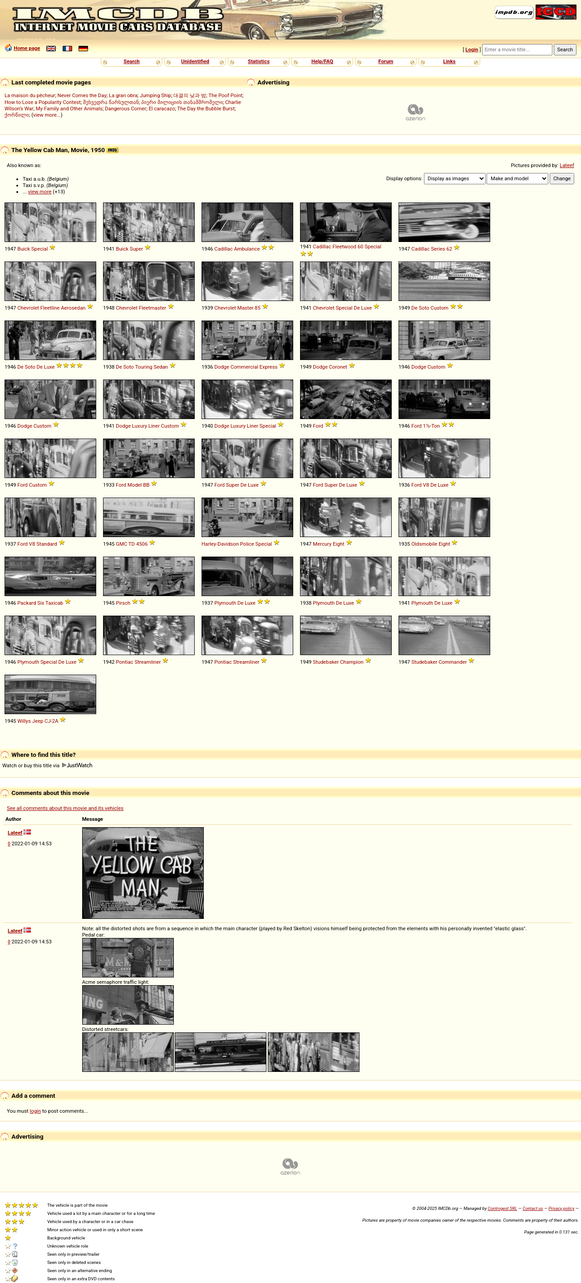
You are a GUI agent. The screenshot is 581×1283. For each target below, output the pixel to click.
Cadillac (223, 249)
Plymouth (225, 603)
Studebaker (326, 662)
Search (131, 61)
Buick (23, 249)
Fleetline (50, 308)
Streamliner (147, 662)
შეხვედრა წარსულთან (111, 102)
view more (40, 191)
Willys (24, 721)
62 (449, 249)
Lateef (567, 165)
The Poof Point (225, 95)
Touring (143, 367)
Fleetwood (344, 246)
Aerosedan (73, 308)
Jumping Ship (155, 95)
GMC (121, 544)
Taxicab (54, 603)
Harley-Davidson (220, 544)
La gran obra (123, 95)
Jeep (38, 721)
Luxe (366, 308)
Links (449, 61)
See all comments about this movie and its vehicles (65, 808)
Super (136, 249)
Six (40, 603)
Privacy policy (561, 1208)
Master (245, 308)
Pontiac (124, 662)
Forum (386, 61)
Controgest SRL (502, 1208)
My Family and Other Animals (69, 108)
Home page (27, 48)
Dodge (221, 367)
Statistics (259, 61)
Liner (154, 426)
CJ (47, 721)
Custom (439, 308)
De (356, 308)
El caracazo (161, 108)
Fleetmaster (152, 308)
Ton (435, 426)
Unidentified (195, 61)
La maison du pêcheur (30, 95)
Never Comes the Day (82, 95)
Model (135, 485)
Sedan (160, 367)
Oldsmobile (424, 544)
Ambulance (247, 249)
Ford (318, 426)
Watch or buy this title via (47, 765)
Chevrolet (28, 308)
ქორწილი (17, 115)
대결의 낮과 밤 (189, 95)
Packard (26, 603)
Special (39, 249)
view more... (47, 115)
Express (269, 367)
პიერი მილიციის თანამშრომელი (182, 102)
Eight (339, 544)
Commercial (244, 367)
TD (131, 544)
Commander (452, 662)
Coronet (338, 367)
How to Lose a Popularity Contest (43, 102)
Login (471, 49)
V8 (426, 485)
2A (55, 721)
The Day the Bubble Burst (206, 108)
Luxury (139, 426)
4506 (142, 544)
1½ (426, 426)
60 (361, 246)
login (35, 1111)
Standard (46, 544)
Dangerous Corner (125, 108)
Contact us (532, 1208)
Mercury (322, 544)
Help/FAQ (322, 61)
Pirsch (123, 603)
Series (438, 249)
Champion (352, 662)
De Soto (420, 308)
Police (247, 544)
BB (146, 485)
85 (258, 308)
